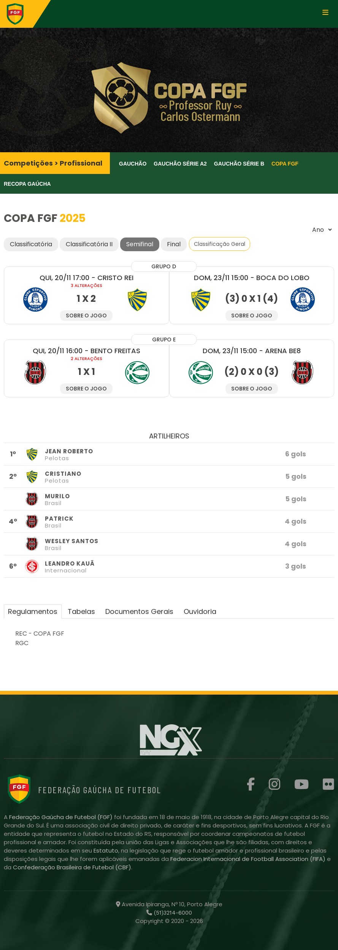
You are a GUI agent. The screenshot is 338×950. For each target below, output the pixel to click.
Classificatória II (89, 244)
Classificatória (31, 244)
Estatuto (106, 850)
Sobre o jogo (86, 315)
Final (174, 244)
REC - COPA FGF (39, 633)
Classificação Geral (219, 244)
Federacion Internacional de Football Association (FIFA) (248, 859)
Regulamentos (32, 611)
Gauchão (132, 164)
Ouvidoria (200, 611)
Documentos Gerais (139, 611)
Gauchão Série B (239, 164)
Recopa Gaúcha (27, 184)
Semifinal (139, 244)
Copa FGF (284, 164)
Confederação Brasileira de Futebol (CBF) (72, 867)
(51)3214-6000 (172, 912)
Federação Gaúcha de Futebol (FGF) (61, 817)
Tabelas (81, 611)
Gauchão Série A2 (180, 164)
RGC (22, 643)
